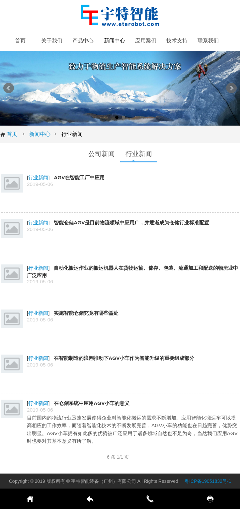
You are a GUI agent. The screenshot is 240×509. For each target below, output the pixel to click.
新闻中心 (39, 134)
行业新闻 (38, 177)
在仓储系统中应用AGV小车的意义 (91, 403)
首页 (8, 134)
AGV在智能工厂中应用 (79, 177)
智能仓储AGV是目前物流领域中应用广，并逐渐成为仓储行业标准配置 (131, 222)
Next (231, 88)
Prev (8, 88)
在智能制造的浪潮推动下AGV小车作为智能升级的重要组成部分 (124, 358)
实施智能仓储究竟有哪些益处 (86, 313)
